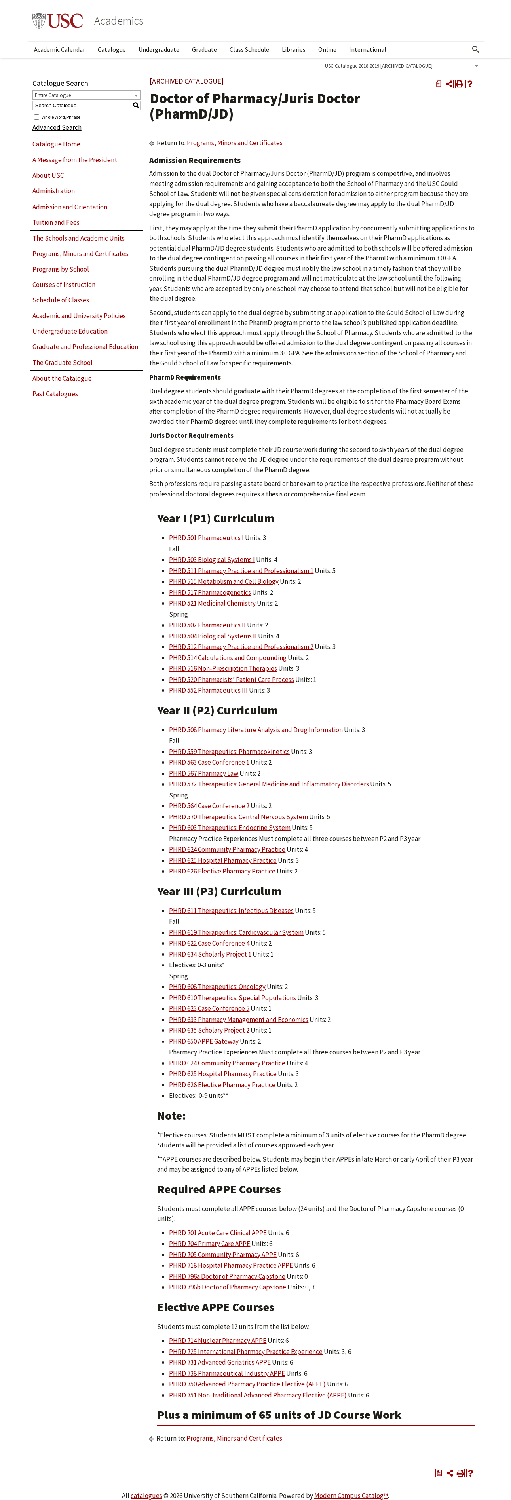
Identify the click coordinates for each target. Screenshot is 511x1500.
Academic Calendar (59, 49)
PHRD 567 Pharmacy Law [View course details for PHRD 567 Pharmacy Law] (203, 773)
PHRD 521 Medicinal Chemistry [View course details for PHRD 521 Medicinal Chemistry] (212, 603)
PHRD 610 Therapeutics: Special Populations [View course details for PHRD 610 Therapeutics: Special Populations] (232, 997)
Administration (53, 190)
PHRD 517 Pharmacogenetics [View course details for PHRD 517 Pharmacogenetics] (210, 592)
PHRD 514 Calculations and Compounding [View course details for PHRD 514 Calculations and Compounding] (228, 657)
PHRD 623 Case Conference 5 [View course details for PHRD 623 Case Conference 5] (209, 1008)
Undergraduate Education (70, 331)
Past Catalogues (55, 393)
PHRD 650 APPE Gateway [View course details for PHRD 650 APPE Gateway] (204, 1041)
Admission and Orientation (69, 207)
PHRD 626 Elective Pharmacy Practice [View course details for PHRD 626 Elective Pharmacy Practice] (222, 871)
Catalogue (112, 49)
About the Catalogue (62, 378)
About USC (48, 175)
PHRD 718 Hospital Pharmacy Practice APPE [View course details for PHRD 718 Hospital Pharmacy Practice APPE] (231, 1265)
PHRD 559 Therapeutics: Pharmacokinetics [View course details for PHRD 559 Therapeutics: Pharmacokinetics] (229, 751)
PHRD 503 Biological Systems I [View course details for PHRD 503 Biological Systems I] (212, 559)
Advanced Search (57, 127)
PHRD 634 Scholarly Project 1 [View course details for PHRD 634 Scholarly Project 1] (210, 954)
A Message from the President (74, 160)
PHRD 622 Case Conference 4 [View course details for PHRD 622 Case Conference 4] (209, 943)
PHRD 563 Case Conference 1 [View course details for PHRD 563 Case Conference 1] (209, 762)
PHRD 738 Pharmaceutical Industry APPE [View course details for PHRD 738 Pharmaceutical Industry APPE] (227, 1373)
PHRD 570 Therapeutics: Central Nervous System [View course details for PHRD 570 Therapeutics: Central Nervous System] (238, 817)
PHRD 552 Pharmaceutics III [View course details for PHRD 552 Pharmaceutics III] (208, 690)
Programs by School (60, 269)
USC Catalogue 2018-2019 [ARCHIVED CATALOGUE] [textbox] (379, 66)
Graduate (204, 49)
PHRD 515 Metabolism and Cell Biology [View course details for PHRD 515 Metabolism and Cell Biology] (224, 581)
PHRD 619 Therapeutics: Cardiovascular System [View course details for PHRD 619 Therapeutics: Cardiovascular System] (236, 932)
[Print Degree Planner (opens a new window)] (439, 84)
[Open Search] (476, 49)
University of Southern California (57, 20)
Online (327, 49)
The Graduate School (62, 362)
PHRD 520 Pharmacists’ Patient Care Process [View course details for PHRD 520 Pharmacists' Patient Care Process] (231, 679)
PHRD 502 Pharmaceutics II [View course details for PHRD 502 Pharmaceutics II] (207, 625)
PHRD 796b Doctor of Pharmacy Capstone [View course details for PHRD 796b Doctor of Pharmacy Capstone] (227, 1287)
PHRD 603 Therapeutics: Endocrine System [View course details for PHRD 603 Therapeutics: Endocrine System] (230, 827)
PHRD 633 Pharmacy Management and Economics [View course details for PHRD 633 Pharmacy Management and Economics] (238, 1019)
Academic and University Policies (79, 315)
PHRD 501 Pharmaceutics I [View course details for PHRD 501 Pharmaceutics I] (206, 538)
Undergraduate (159, 49)
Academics (118, 20)
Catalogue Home (56, 144)
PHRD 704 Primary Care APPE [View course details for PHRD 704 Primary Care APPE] (209, 1243)
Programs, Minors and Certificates (80, 253)
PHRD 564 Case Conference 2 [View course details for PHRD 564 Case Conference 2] (209, 805)
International (367, 49)
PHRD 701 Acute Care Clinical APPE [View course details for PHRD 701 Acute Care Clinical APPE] (218, 1232)
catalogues (146, 1495)
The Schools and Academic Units (78, 238)
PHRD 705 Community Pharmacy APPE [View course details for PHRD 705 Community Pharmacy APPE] (223, 1254)
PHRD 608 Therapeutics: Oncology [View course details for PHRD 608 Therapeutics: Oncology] (217, 986)
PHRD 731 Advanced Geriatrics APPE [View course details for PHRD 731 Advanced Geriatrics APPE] (220, 1362)
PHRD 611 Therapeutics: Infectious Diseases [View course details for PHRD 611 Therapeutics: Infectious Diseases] (231, 910)
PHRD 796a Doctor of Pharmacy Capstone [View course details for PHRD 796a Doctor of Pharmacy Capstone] (227, 1276)
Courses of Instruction (63, 284)
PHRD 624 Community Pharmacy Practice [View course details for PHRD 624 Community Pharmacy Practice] (227, 849)
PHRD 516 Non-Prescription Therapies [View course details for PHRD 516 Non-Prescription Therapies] (223, 668)
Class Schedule (249, 49)
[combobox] (402, 65)
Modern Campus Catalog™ (351, 1495)
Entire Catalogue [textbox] (53, 95)
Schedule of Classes (60, 300)
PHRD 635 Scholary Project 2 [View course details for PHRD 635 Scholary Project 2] (209, 1030)
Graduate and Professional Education (85, 346)
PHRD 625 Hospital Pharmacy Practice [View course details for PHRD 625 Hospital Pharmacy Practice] (223, 860)
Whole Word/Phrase (61, 117)
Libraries (294, 49)
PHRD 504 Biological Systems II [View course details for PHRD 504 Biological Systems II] (213, 636)
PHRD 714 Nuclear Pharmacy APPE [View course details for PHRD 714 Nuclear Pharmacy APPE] (217, 1340)
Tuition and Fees (56, 222)
